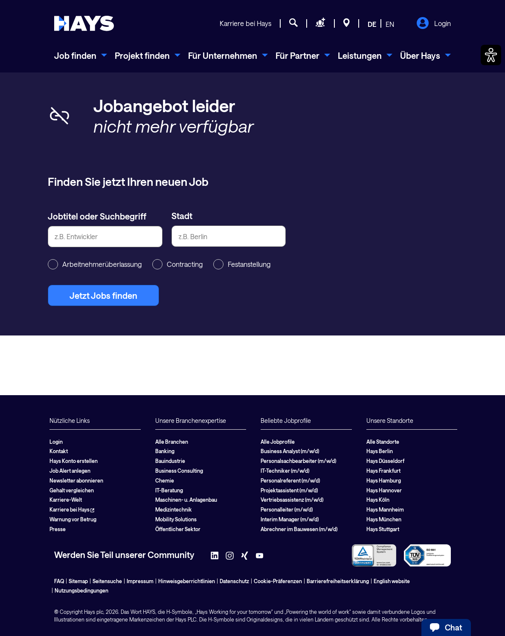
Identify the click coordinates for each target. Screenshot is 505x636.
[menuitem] (80, 55)
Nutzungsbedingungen (81, 590)
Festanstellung (241, 264)
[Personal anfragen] (320, 23)
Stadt (181, 216)
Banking (164, 451)
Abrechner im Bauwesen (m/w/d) (299, 529)
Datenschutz (234, 581)
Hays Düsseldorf (385, 461)
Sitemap (78, 581)
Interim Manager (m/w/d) (290, 519)
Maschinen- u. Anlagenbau (186, 500)
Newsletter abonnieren (76, 480)
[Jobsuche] (293, 23)
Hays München (383, 519)
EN (390, 24)
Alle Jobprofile (278, 442)
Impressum (140, 581)
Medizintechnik (173, 509)
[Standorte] (346, 23)
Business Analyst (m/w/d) (290, 451)
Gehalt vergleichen (71, 490)
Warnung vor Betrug (72, 519)
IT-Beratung (169, 490)
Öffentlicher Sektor (177, 529)
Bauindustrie (170, 461)
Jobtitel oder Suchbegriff (97, 216)
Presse (57, 529)
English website (392, 581)
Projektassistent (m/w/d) (289, 490)
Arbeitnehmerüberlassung (95, 264)
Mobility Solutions (176, 519)
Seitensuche (107, 581)
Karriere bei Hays (245, 23)
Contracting (177, 264)
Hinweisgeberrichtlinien (186, 581)
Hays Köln (377, 500)
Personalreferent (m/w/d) (290, 480)
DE (372, 24)
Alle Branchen (171, 442)
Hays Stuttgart (382, 529)
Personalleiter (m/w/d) (287, 509)
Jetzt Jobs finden (103, 295)
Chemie (164, 480)
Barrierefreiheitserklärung (338, 581)
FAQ (59, 581)
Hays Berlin (379, 451)
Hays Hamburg (383, 480)
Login (433, 23)
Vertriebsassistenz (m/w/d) (292, 500)
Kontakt (58, 451)
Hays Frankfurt (383, 471)
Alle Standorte (382, 442)
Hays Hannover (384, 490)
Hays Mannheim (385, 509)
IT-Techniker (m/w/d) (285, 471)
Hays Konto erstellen (73, 461)
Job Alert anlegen (69, 471)
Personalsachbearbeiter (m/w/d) (298, 461)
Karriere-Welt (65, 500)
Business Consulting (179, 471)
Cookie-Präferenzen (278, 581)
